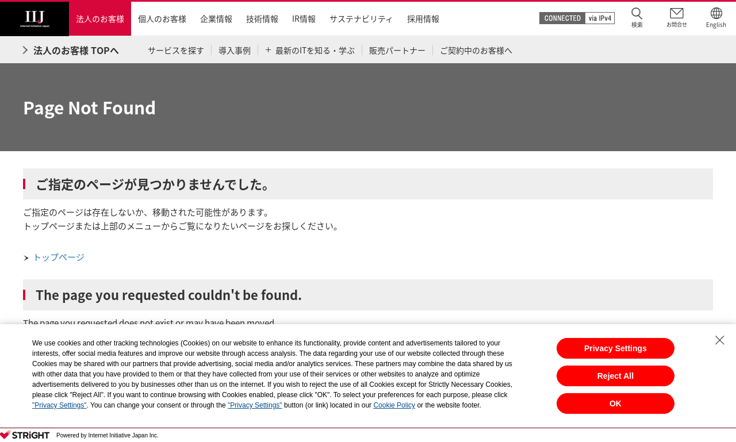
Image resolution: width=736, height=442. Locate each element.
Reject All (615, 375)
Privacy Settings (615, 348)
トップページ (59, 257)
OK (616, 403)
